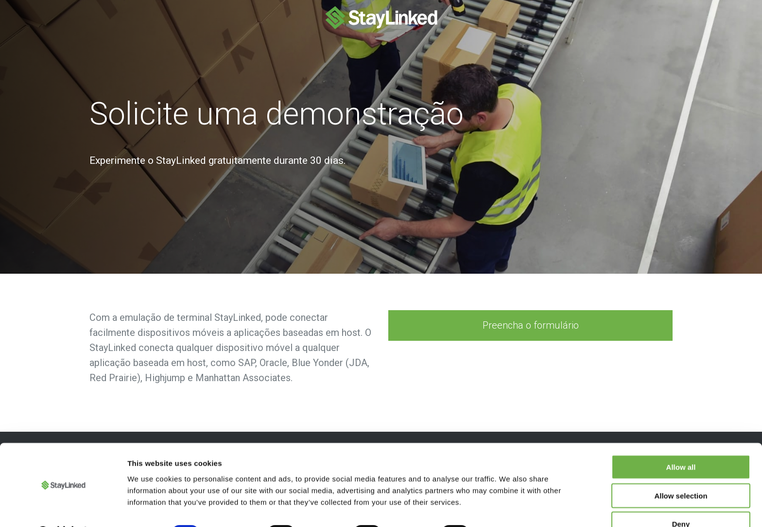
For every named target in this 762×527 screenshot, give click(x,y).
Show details (510, 508)
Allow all (681, 442)
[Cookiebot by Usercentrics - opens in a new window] (62, 508)
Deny (681, 498)
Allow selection (680, 470)
